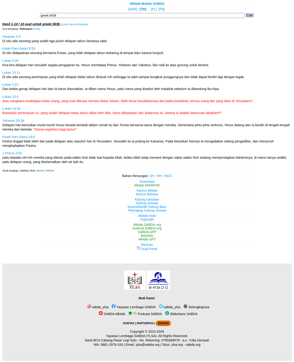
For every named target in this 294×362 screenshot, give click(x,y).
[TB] (143, 9)
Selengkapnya (196, 307)
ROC (168, 176)
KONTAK (129, 323)
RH (159, 176)
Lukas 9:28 (10, 61)
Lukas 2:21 (10, 84)
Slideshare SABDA (181, 314)
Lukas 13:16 (11, 108)
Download (147, 181)
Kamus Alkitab (147, 190)
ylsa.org (177, 344)
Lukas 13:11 (11, 72)
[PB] (162, 9)
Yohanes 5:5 (11, 36)
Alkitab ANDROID (147, 185)
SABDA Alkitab (112, 314)
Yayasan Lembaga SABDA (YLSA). (131, 336)
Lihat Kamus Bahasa (74, 24)
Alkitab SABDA (45, 170)
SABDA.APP (147, 232)
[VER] (132, 9)
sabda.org (193, 344)
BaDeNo (147, 235)
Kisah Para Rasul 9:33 (18, 48)
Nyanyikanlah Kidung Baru (147, 207)
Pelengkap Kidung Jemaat (147, 210)
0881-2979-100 (112, 344)
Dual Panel (147, 249)
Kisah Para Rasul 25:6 (18, 137)
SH (151, 176)
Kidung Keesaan (147, 199)
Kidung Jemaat (147, 203)
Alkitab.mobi (147, 216)
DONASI (163, 323)
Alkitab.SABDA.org (147, 224)
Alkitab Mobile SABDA (147, 3)
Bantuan (147, 244)
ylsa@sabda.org (147, 344)
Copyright (147, 219)
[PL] (154, 9)
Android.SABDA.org (147, 228)
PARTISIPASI (145, 323)
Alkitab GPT (147, 239)
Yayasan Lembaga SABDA (134, 307)
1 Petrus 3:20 (12, 153)
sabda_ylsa (97, 307)
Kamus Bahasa (147, 194)
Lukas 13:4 (10, 96)
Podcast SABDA (145, 314)
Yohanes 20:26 (13, 120)
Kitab (37, 28)
